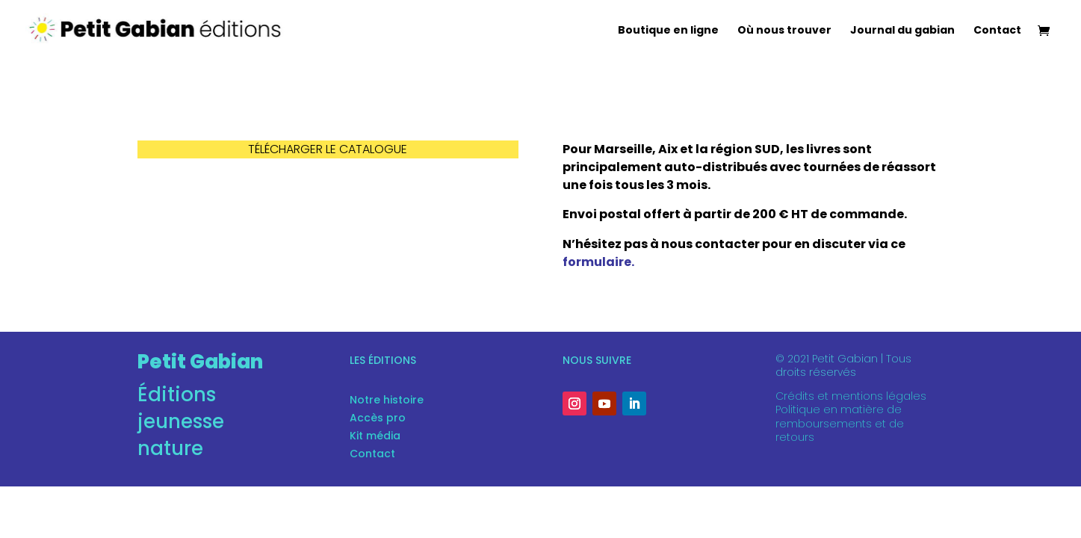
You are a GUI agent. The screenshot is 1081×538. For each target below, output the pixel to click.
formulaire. (598, 261)
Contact (997, 31)
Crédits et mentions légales (850, 396)
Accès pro (378, 417)
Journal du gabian (902, 31)
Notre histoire (387, 399)
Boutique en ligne (668, 31)
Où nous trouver (784, 31)
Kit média (375, 435)
